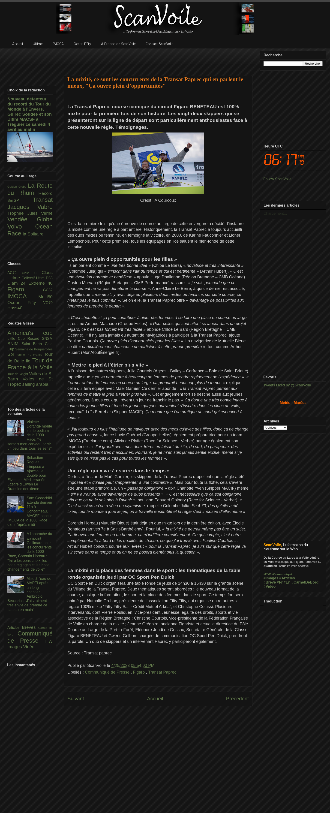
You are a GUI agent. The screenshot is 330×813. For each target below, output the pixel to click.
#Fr (280, 582)
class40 (14, 307)
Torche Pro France (30, 354)
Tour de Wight (18, 374)
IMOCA (22, 296)
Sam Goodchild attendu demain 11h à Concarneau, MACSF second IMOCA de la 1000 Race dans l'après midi (29, 511)
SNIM (14, 343)
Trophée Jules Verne (30, 213)
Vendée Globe (30, 219)
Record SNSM (40, 338)
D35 (49, 278)
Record (45, 193)
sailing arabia (35, 384)
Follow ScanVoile (277, 179)
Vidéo (28, 646)
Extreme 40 (40, 283)
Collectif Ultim (33, 278)
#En (287, 582)
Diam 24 (17, 283)
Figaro (139, 672)
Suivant (75, 699)
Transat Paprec (162, 672)
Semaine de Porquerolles (34, 349)
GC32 (48, 290)
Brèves (30, 627)
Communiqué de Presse (108, 672)
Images (15, 646)
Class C (32, 273)
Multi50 (45, 296)
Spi (11, 354)
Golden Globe (17, 186)
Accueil (155, 699)
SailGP (20, 200)
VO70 (48, 303)
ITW (49, 641)
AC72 (14, 273)
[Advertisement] (158, 59)
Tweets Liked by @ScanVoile (287, 385)
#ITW (267, 574)
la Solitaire (33, 234)
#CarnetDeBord (304, 582)
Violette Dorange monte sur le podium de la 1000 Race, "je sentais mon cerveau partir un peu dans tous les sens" (29, 435)
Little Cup (17, 338)
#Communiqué (282, 574)
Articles (14, 627)
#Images (271, 578)
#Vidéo (270, 586)
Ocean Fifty (25, 302)
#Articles (287, 578)
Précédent (237, 699)
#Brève (270, 582)
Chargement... (275, 213)
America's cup (30, 333)
